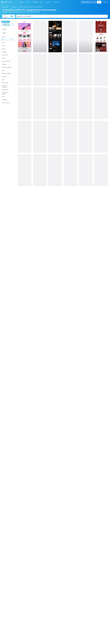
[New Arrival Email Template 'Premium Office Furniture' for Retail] (40, 36)
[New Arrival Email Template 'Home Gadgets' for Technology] (55, 70)
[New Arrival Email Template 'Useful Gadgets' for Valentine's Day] (85, 36)
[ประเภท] (13, 29)
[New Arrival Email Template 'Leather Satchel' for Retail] (101, 170)
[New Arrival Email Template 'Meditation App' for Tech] (24, 103)
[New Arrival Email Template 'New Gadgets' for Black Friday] (70, 36)
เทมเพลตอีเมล (5, 6)
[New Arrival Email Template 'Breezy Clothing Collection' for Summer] (24, 137)
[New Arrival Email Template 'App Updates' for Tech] (85, 70)
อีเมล (12, 16)
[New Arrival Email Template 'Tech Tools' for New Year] (85, 170)
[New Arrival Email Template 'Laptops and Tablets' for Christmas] (101, 36)
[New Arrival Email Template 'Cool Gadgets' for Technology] (70, 70)
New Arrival (13, 6)
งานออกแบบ (5, 16)
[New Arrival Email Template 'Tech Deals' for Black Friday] (24, 170)
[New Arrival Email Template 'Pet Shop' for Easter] (70, 170)
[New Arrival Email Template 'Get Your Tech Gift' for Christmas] (40, 137)
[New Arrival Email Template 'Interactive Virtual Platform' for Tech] (40, 70)
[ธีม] (13, 36)
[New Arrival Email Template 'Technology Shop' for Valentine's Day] (55, 170)
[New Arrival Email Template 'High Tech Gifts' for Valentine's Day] (85, 103)
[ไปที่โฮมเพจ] (6, 2)
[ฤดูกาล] (13, 33)
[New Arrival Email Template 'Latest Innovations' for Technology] (24, 36)
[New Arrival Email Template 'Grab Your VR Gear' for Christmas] (24, 70)
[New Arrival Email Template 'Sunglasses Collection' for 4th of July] (70, 137)
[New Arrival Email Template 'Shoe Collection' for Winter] (55, 137)
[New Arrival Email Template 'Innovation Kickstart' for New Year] (70, 103)
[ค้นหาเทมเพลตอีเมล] (61, 16)
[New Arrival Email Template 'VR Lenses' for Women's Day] (101, 103)
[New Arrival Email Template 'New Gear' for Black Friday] (85, 137)
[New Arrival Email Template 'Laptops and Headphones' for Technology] (55, 36)
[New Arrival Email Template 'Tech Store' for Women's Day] (40, 170)
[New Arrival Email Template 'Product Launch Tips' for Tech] (55, 103)
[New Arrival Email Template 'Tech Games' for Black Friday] (101, 137)
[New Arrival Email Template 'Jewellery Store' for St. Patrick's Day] (101, 70)
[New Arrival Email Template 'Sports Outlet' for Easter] (40, 103)
